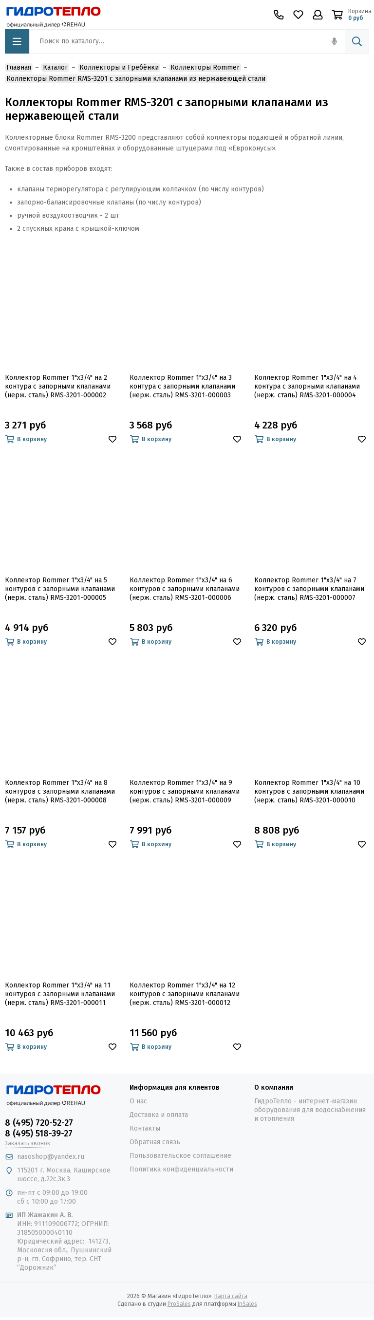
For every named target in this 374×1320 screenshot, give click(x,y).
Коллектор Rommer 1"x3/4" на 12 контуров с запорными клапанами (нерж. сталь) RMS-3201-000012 (185, 994)
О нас (138, 1101)
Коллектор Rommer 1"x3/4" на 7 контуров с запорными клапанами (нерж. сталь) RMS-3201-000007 (309, 589)
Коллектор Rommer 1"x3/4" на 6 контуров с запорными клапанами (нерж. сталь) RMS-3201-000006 (185, 589)
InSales (247, 1304)
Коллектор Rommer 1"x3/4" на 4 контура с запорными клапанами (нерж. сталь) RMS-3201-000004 (307, 386)
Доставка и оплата (159, 1115)
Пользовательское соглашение (180, 1156)
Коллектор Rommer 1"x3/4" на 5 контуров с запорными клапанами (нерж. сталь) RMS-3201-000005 (60, 589)
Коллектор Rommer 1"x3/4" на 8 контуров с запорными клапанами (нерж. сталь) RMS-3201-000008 (60, 791)
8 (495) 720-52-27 (39, 1122)
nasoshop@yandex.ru (50, 1157)
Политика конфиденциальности (181, 1169)
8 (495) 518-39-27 (39, 1133)
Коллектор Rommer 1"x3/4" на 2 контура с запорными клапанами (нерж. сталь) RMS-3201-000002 (58, 386)
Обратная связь (155, 1142)
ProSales (179, 1304)
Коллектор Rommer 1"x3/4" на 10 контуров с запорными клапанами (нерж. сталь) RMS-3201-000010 (309, 791)
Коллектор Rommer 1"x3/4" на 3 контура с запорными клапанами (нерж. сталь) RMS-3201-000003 (182, 386)
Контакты (145, 1128)
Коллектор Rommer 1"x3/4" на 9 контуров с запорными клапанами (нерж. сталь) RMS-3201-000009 (185, 791)
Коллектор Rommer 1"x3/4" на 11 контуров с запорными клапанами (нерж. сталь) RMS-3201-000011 (60, 994)
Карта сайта (230, 1296)
